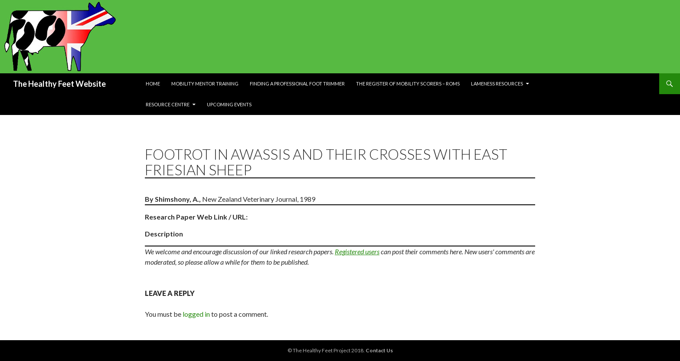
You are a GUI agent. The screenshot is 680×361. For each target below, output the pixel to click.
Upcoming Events (229, 104)
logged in (196, 314)
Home (153, 83)
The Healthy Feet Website (59, 84)
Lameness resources (497, 83)
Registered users (357, 251)
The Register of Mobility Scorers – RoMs (408, 83)
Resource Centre (168, 104)
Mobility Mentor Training (205, 83)
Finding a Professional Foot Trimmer (297, 83)
